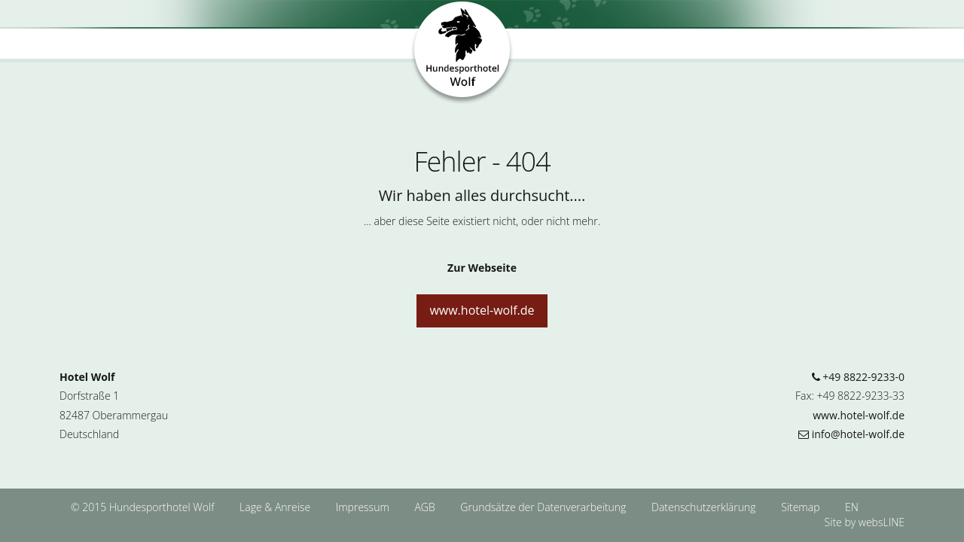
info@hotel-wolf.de (851, 434)
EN (852, 507)
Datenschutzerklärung (704, 507)
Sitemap (800, 507)
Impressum (364, 507)
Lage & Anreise (276, 507)
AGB (426, 507)
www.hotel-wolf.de (481, 310)
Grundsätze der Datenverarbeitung (544, 507)
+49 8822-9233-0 (858, 377)
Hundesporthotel (462, 54)
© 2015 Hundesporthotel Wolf (142, 507)
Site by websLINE (865, 522)
